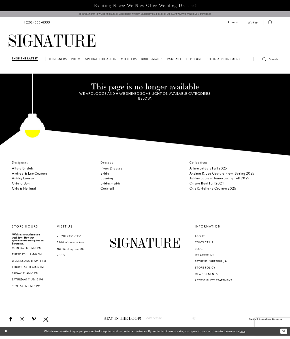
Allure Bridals (23, 170)
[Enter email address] (170, 321)
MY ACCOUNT (204, 257)
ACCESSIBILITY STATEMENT (214, 282)
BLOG (199, 251)
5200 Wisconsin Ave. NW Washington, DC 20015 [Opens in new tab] (71, 251)
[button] (266, 62)
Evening (107, 181)
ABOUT (200, 239)
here (242, 334)
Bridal (105, 175)
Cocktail (107, 191)
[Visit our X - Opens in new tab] (45, 321)
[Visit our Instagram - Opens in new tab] (22, 321)
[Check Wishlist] (253, 25)
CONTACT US (204, 245)
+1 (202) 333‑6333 (69, 239)
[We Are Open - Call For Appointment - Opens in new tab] (145, 15)
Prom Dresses (111, 170)
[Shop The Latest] (25, 61)
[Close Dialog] (7, 334)
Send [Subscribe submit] (192, 321)
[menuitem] (36, 25)
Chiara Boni (21, 186)
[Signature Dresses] (52, 43)
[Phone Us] (36, 25)
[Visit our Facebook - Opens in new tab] (10, 321)
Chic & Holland (24, 191)
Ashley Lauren (23, 181)
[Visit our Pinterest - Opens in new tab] (34, 321)
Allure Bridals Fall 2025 (208, 170)
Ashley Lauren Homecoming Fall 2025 (219, 181)
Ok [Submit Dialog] (282, 334)
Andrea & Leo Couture (29, 175)
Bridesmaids (111, 186)
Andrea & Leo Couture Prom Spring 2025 (221, 175)
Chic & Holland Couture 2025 (212, 191)
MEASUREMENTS (206, 276)
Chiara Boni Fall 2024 (206, 186)
